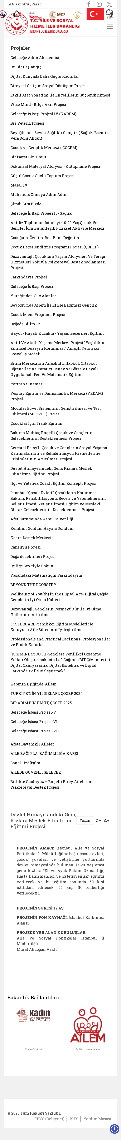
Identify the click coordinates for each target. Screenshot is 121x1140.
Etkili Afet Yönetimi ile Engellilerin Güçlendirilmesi (60, 95)
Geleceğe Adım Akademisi (34, 57)
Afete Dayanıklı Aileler (32, 744)
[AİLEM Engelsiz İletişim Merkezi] (35, 15)
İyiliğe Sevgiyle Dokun (31, 565)
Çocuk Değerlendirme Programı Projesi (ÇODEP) (54, 246)
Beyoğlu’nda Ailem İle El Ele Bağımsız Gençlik (53, 305)
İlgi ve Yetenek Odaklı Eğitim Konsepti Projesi (53, 483)
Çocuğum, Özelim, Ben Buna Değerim (44, 237)
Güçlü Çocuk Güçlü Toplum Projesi (42, 175)
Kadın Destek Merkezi (31, 537)
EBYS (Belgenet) (49, 1118)
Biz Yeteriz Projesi (27, 123)
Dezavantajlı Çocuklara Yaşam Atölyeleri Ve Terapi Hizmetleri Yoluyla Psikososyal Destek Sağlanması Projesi (58, 262)
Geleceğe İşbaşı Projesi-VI (34, 721)
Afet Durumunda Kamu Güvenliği (41, 518)
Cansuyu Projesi (25, 547)
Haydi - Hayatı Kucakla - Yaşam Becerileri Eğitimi (57, 333)
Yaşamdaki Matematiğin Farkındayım (46, 575)
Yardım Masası (97, 1118)
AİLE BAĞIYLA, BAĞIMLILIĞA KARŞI (44, 753)
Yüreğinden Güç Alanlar (33, 295)
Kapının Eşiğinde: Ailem (33, 684)
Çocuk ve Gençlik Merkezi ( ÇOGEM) (43, 147)
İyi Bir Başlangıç (26, 66)
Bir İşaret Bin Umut (28, 156)
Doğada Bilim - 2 (25, 323)
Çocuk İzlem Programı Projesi (38, 314)
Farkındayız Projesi (28, 276)
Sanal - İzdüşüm (25, 762)
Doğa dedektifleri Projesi (33, 556)
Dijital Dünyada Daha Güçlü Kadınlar (44, 76)
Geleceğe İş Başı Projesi (31, 286)
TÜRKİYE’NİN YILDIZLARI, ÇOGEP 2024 (46, 693)
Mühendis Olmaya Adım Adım (39, 194)
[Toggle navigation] (110, 26)
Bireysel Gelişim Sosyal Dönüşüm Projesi (48, 85)
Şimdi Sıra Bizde (25, 203)
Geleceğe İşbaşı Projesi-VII (34, 730)
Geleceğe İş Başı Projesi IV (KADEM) (43, 113)
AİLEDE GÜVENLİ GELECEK (35, 772)
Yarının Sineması (27, 383)
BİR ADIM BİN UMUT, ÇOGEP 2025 (41, 702)
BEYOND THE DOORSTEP (33, 584)
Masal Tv (18, 185)
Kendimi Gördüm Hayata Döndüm (41, 528)
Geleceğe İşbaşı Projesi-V (33, 712)
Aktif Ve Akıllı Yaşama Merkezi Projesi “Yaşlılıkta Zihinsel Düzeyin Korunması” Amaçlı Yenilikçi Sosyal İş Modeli (57, 348)
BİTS (74, 1118)
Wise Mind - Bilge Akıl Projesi (38, 104)
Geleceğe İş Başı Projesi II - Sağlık (41, 213)
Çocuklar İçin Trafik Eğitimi (36, 423)
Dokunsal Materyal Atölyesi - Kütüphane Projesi (55, 166)
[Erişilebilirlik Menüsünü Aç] (114, 1129)
